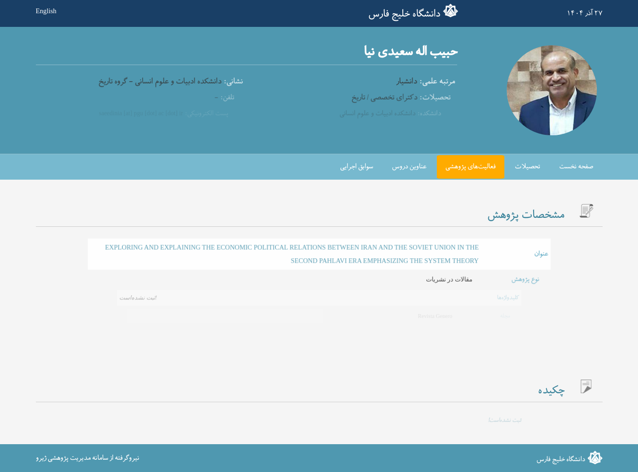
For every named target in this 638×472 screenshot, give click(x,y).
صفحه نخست (576, 167)
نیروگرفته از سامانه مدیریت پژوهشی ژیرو (87, 457)
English (46, 11)
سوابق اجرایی (356, 167)
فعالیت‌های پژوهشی (470, 167)
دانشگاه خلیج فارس (404, 14)
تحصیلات (527, 167)
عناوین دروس (409, 167)
